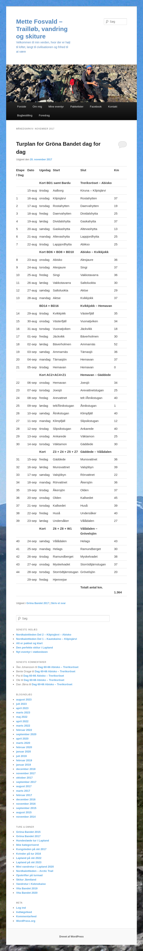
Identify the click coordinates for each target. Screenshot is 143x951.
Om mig (37, 106)
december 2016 (25, 799)
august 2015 (24, 812)
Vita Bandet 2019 (27, 888)
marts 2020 (23, 742)
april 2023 (22, 708)
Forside (21, 106)
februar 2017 (24, 795)
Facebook (96, 106)
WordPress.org (25, 920)
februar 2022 (24, 729)
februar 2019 (24, 760)
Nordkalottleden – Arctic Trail (34, 870)
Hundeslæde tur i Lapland (32, 840)
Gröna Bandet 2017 (37, 603)
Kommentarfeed (26, 916)
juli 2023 (21, 703)
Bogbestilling (24, 115)
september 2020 (26, 734)
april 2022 (22, 721)
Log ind (21, 907)
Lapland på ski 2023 (28, 862)
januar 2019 (23, 764)
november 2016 (26, 803)
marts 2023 (23, 712)
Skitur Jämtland (26, 879)
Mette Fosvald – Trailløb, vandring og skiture (42, 29)
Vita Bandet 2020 (27, 892)
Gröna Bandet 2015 (28, 831)
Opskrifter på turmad (29, 875)
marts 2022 (23, 725)
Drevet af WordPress (71, 936)
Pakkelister (76, 106)
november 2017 (26, 773)
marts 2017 (23, 790)
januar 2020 (23, 751)
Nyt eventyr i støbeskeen (32, 651)
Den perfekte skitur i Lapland (34, 647)
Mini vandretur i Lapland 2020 (35, 866)
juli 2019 (21, 756)
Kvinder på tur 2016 (28, 853)
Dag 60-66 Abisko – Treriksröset (58, 667)
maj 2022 (21, 716)
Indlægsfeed (24, 912)
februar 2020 (24, 747)
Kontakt (112, 106)
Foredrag (44, 115)
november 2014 (26, 816)
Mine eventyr (56, 106)
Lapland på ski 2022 (28, 858)
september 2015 (26, 808)
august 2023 (24, 699)
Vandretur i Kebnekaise (31, 883)
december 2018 (25, 769)
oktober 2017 (24, 777)
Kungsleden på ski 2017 (31, 849)
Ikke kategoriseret (27, 844)
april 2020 (22, 738)
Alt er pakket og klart (29, 643)
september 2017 (26, 781)
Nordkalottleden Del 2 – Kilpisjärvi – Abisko (43, 634)
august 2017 (24, 786)
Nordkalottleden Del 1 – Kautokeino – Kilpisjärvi (46, 638)
